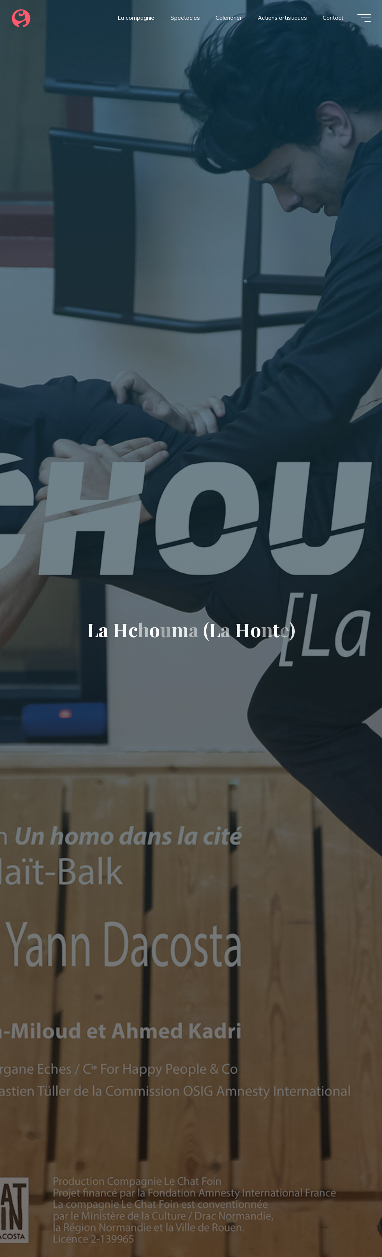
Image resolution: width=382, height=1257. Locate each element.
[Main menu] (364, 18)
